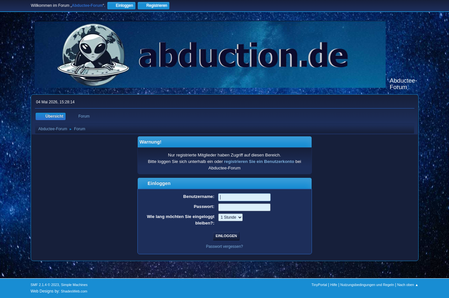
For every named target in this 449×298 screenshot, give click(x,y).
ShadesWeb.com (74, 291)
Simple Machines (74, 285)
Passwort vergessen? (224, 246)
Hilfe (333, 285)
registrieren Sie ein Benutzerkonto (259, 161)
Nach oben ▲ (408, 285)
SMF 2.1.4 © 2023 (45, 285)
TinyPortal (319, 285)
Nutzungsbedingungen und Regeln (367, 285)
